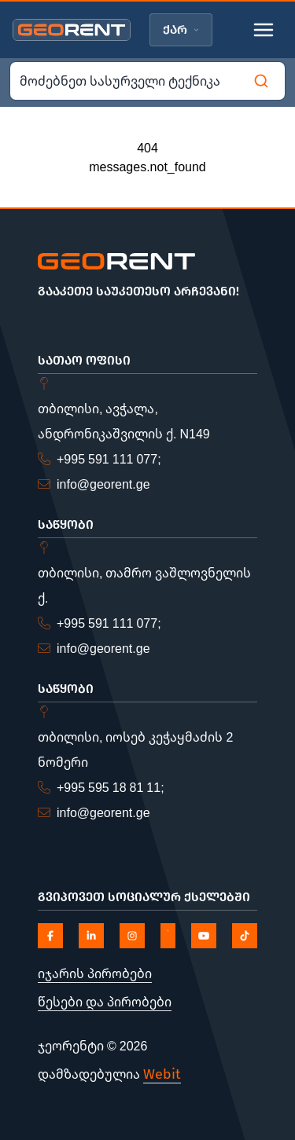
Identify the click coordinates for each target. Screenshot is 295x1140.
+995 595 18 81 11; (110, 787)
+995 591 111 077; (109, 458)
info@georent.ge (103, 484)
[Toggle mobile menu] (263, 29)
